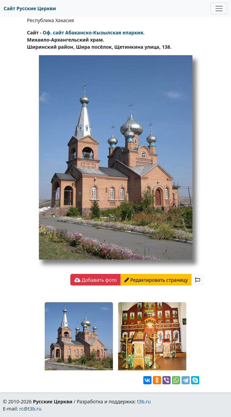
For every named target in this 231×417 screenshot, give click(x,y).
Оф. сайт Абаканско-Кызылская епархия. (94, 32)
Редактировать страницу (156, 280)
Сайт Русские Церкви (30, 8)
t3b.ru (144, 401)
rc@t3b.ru (30, 408)
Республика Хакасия (50, 20)
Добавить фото (95, 280)
